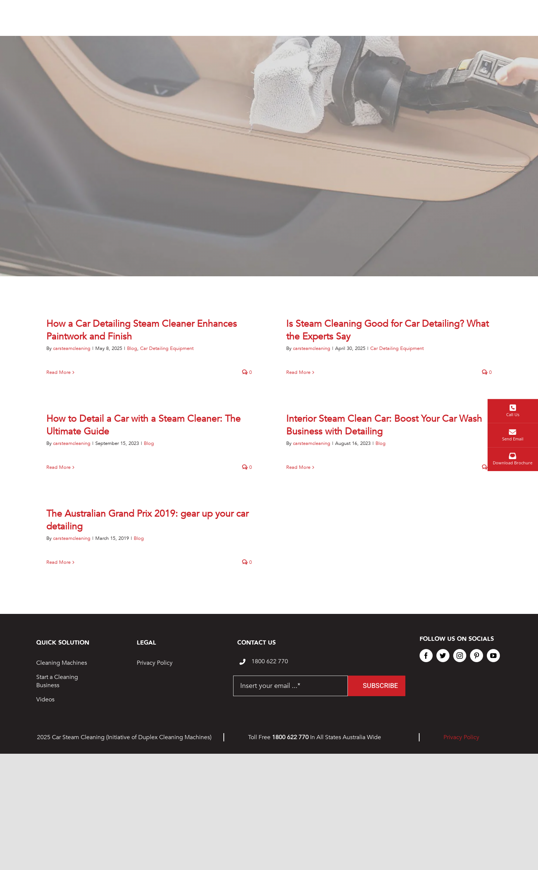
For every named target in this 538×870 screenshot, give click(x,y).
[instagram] (459, 655)
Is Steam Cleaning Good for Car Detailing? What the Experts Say (387, 330)
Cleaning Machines (61, 663)
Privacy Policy (155, 663)
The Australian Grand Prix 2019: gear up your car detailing (147, 520)
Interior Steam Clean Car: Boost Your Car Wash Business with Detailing (384, 425)
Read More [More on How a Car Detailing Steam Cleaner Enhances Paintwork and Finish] (58, 372)
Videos (45, 699)
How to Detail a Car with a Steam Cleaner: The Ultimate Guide (143, 425)
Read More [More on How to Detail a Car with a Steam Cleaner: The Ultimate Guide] (58, 467)
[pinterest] (476, 655)
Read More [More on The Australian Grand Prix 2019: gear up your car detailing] (58, 562)
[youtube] (493, 655)
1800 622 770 (269, 661)
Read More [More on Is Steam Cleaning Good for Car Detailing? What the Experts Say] (298, 372)
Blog (132, 348)
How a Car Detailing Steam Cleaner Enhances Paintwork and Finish (141, 330)
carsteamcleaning (71, 348)
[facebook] (426, 655)
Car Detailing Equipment (167, 348)
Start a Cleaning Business (57, 681)
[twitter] (442, 655)
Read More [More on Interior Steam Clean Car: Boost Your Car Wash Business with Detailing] (298, 467)
